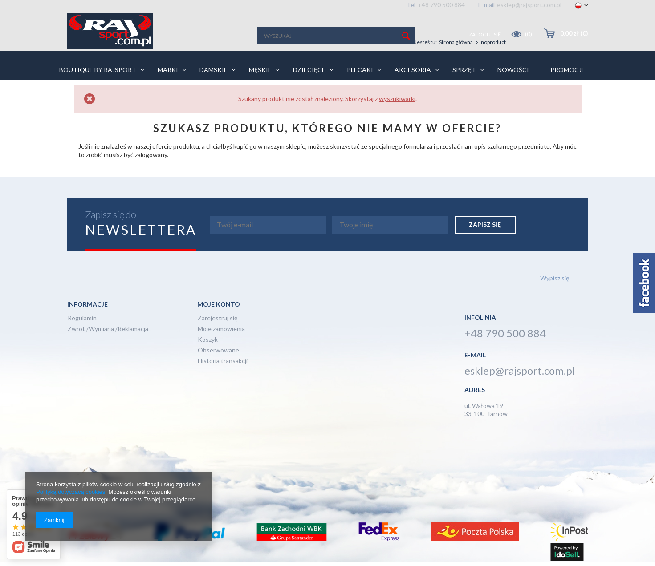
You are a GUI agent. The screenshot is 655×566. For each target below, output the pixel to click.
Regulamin (82, 318)
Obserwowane (218, 350)
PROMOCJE (567, 69)
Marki (168, 69)
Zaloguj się (485, 34)
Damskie (213, 69)
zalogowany (151, 154)
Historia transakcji (223, 361)
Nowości (513, 69)
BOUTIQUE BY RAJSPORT (97, 69)
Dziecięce (309, 69)
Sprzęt (464, 69)
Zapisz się (485, 224)
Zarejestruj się (217, 318)
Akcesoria (413, 69)
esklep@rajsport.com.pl (529, 4)
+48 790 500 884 (441, 4)
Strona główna (456, 42)
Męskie (260, 69)
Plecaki (360, 69)
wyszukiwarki (397, 98)
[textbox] (336, 35)
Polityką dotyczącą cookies (70, 492)
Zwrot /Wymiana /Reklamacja (108, 329)
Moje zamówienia (221, 329)
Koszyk (208, 339)
